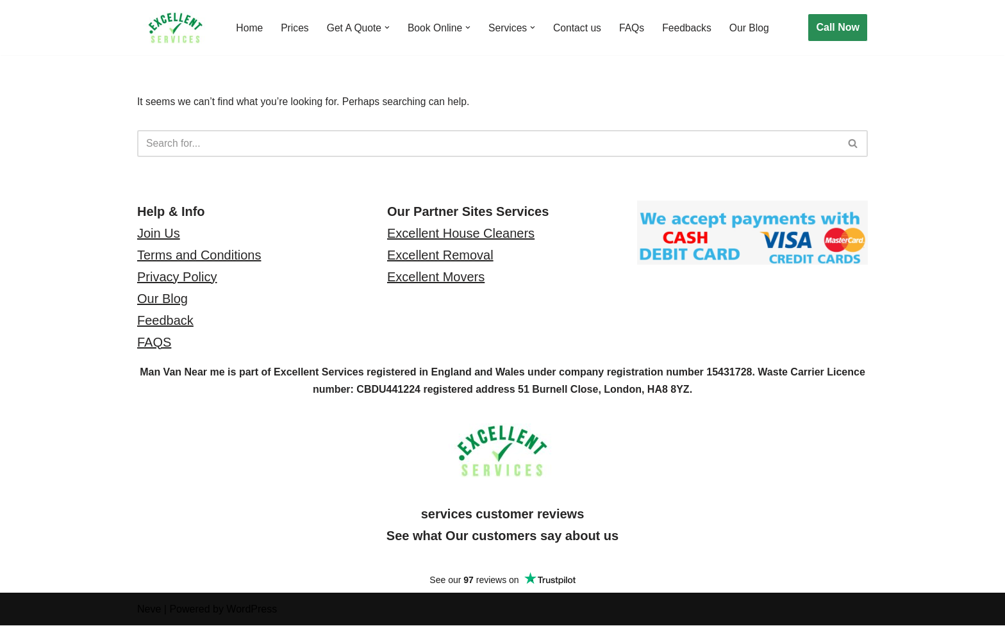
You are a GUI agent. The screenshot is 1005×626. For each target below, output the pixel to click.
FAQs (637, 27)
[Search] (488, 144)
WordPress (251, 609)
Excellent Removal (440, 256)
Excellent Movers (436, 277)
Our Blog (756, 27)
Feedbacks (693, 27)
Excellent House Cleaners (461, 234)
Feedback (165, 321)
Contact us (582, 27)
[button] (389, 27)
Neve (149, 609)
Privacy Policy (177, 277)
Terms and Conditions (199, 256)
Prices (295, 27)
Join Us (158, 234)
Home (249, 27)
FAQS (154, 343)
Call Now (838, 27)
